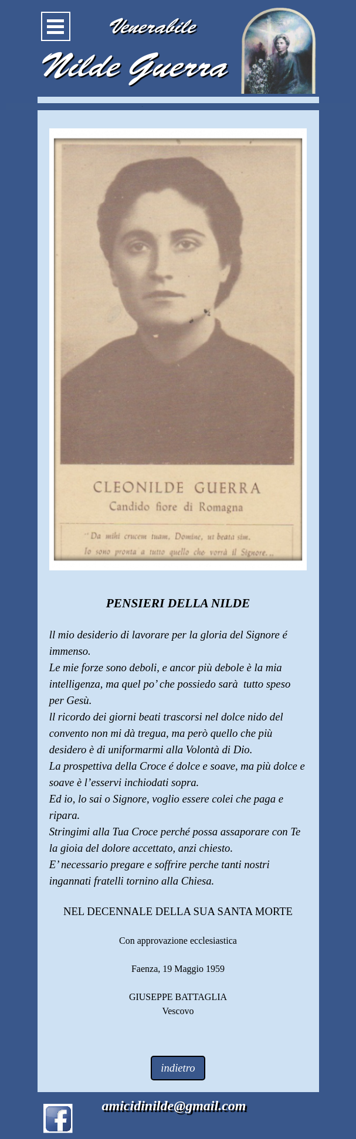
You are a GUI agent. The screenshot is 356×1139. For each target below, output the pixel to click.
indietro (178, 1068)
